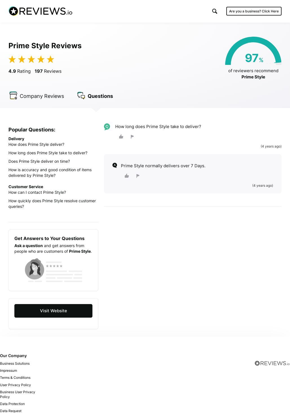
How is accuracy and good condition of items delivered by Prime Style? (50, 172)
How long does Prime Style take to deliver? (47, 152)
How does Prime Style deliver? (36, 144)
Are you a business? (254, 11)
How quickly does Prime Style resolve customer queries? (52, 203)
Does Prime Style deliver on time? (39, 161)
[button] (214, 11)
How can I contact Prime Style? (37, 192)
